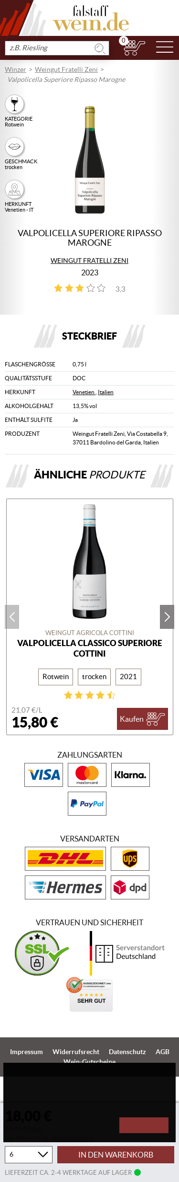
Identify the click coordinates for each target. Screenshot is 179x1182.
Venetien (84, 392)
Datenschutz (127, 1052)
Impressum (26, 1052)
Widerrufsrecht (76, 1052)
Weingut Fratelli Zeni (66, 69)
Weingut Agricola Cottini (89, 632)
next (167, 617)
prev (12, 617)
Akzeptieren (144, 1125)
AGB (162, 1052)
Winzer (15, 69)
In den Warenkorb (115, 1154)
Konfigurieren (34, 1126)
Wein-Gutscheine (89, 1062)
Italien (106, 392)
